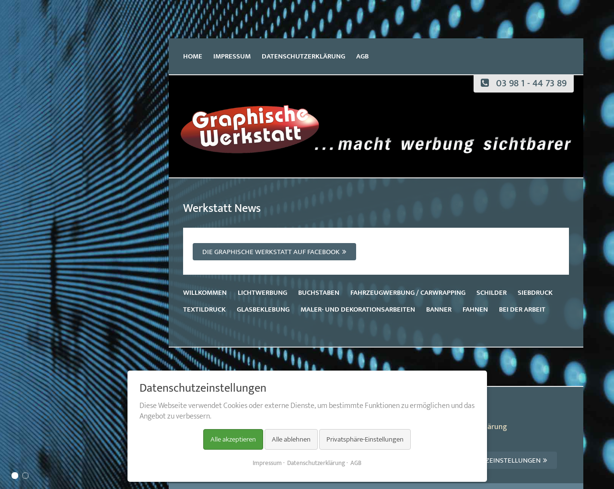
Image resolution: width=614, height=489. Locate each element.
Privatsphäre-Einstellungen (365, 439)
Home (192, 56)
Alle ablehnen (291, 439)
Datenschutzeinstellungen (492, 460)
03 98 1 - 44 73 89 (524, 83)
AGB (362, 56)
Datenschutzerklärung (303, 56)
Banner (439, 309)
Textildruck (204, 309)
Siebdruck (535, 293)
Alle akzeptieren (233, 439)
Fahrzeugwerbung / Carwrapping (407, 293)
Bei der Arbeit (522, 309)
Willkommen (205, 293)
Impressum (232, 56)
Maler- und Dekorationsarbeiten (358, 309)
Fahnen (475, 309)
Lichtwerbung (262, 293)
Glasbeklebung (263, 309)
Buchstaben (318, 293)
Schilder (491, 293)
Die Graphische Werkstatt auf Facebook (271, 252)
